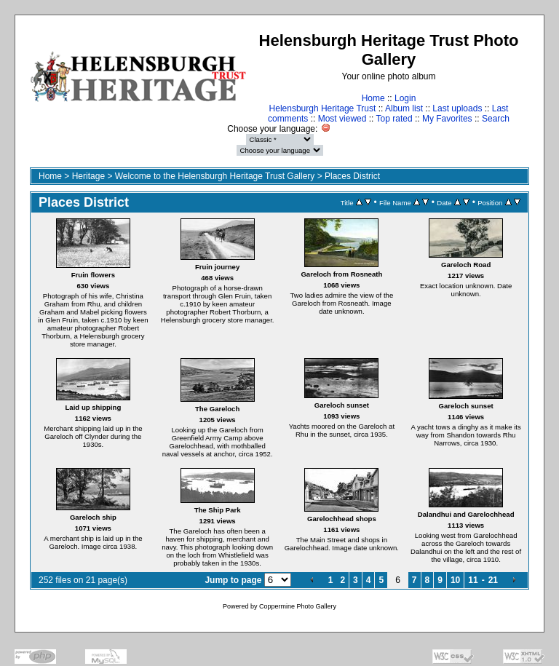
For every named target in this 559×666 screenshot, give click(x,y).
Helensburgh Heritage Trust (322, 108)
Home (373, 98)
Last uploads (457, 108)
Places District (352, 176)
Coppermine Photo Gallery (297, 606)
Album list (404, 108)
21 (493, 580)
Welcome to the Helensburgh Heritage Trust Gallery (215, 176)
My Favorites (447, 119)
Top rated (394, 119)
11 (472, 580)
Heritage (88, 176)
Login (405, 98)
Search (496, 119)
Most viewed (342, 119)
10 (455, 580)
